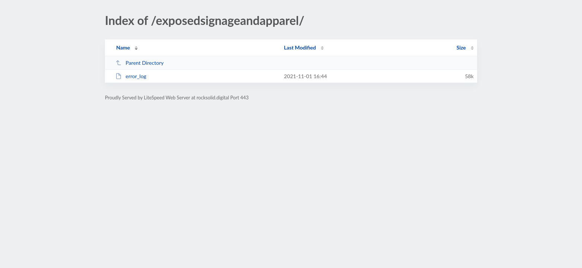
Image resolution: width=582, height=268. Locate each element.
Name (123, 47)
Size (461, 47)
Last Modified (300, 47)
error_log (130, 76)
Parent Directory (139, 63)
